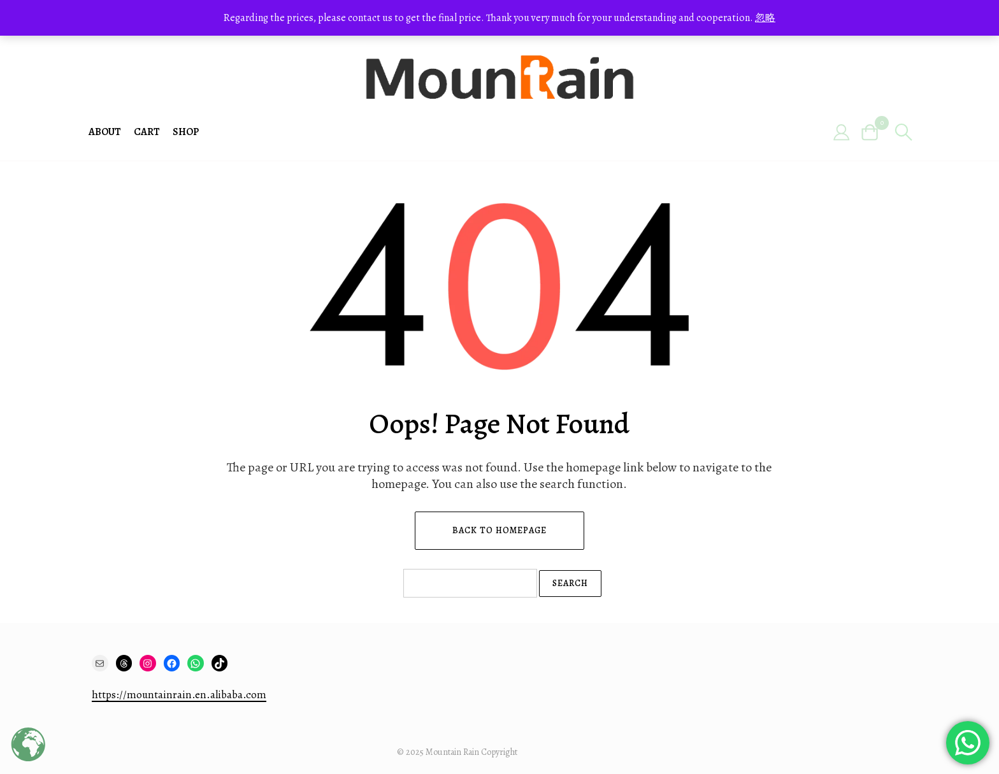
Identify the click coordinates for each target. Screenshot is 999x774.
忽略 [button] (765, 18)
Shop (186, 132)
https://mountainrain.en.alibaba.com (179, 694)
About (105, 132)
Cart (147, 132)
